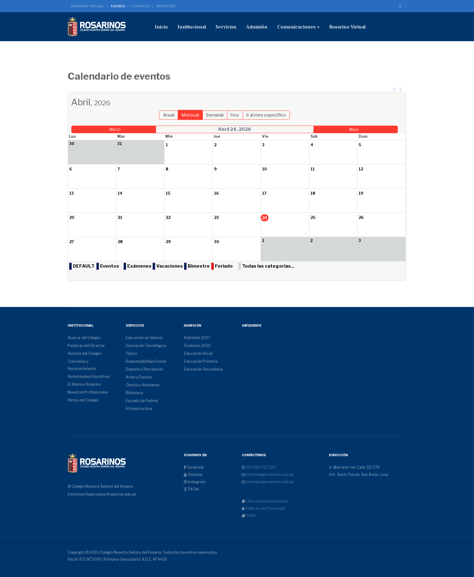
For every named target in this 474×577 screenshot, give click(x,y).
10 (264, 169)
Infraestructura (139, 408)
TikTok (191, 489)
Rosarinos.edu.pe (121, 494)
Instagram (195, 482)
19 (361, 193)
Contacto (140, 6)
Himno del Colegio (83, 400)
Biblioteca (134, 393)
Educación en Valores (144, 337)
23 (216, 217)
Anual (168, 115)
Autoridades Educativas (89, 376)
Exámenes (139, 266)
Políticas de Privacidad (264, 508)
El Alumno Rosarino (84, 384)
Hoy (234, 115)
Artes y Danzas (139, 377)
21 (120, 217)
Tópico (131, 353)
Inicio (161, 27)
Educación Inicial (198, 353)
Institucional (191, 27)
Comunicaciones (298, 27)
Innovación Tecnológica (146, 345)
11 (312, 169)
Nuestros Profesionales (88, 392)
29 (168, 241)
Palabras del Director (86, 345)
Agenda (118, 6)
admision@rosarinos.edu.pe (269, 482)
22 (168, 217)
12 (361, 169)
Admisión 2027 (197, 337)
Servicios (226, 27)
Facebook (194, 467)
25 (312, 217)
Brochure (166, 6)
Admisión (257, 27)
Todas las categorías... (268, 266)
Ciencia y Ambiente (142, 385)
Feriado (224, 266)
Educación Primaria (201, 361)
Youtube (193, 474)
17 (264, 193)
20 (71, 217)
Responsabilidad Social (146, 361)
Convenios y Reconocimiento (82, 365)
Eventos (109, 266)
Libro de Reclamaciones (266, 501)
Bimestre (199, 266)
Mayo (354, 129)
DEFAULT (84, 266)
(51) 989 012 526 (260, 467)
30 (216, 241)
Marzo (115, 129)
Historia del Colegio (84, 353)
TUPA (250, 515)
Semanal (214, 115)
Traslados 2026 (197, 345)
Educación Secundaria (203, 369)
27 (71, 241)
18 (312, 193)
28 (120, 241)
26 (361, 217)
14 (120, 193)
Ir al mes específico (266, 115)
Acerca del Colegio (84, 337)
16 (216, 193)
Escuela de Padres (142, 400)
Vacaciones (169, 266)
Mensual (190, 115)
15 (168, 193)
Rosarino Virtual (87, 6)
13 (71, 193)
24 (264, 218)
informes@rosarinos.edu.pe (269, 474)
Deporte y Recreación (144, 369)
